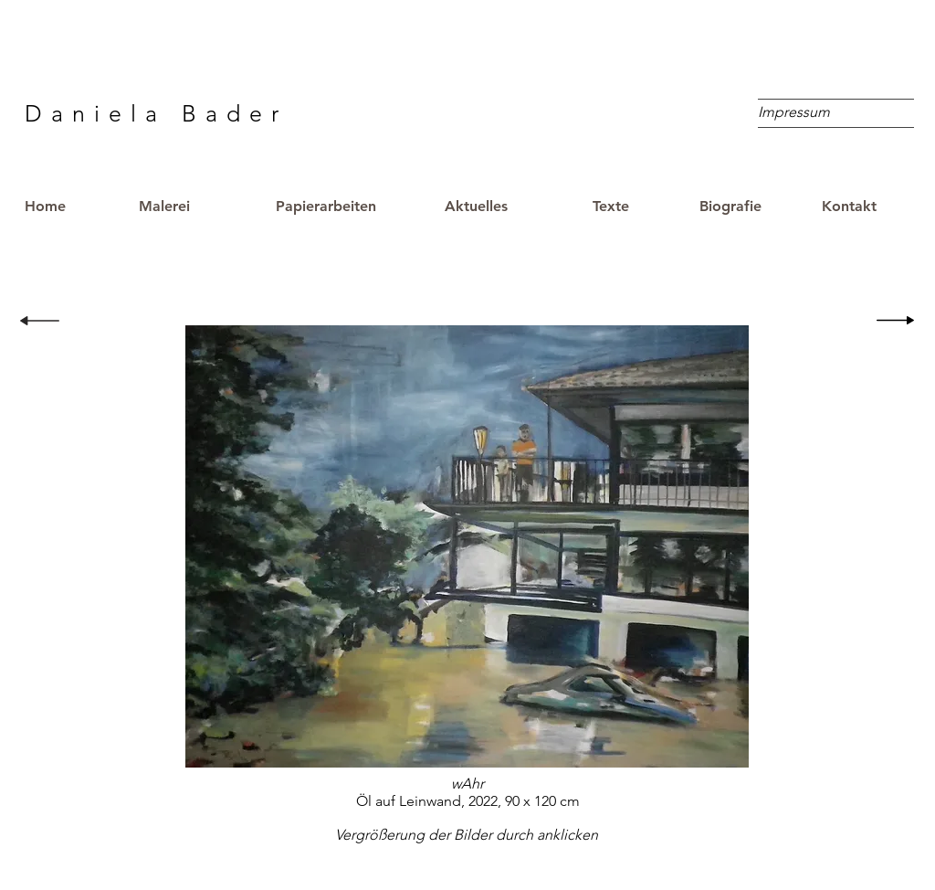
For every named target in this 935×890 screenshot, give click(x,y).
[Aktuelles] (476, 206)
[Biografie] (730, 206)
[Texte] (611, 206)
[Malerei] (164, 206)
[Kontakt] (849, 206)
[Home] (61, 206)
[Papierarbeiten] (326, 206)
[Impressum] (794, 112)
